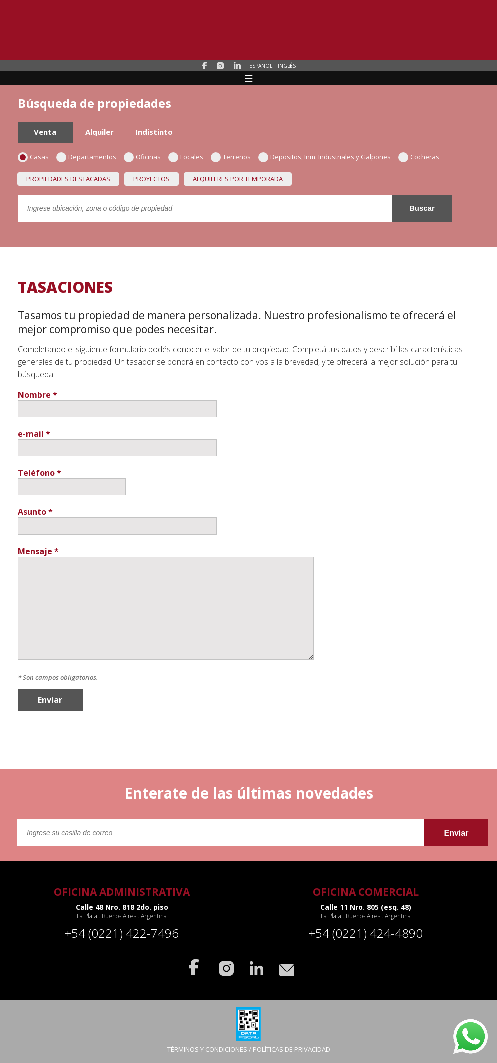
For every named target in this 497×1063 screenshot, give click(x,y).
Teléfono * (39, 472)
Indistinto (154, 132)
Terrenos (234, 156)
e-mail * (34, 433)
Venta (45, 132)
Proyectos (151, 178)
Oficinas (145, 156)
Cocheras (422, 156)
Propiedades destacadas (68, 178)
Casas (36, 156)
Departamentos (89, 156)
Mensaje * (38, 551)
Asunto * (35, 511)
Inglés (287, 65)
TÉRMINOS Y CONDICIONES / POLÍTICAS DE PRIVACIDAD (248, 1049)
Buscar (422, 208)
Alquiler (99, 132)
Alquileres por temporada (238, 178)
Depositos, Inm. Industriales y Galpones (327, 156)
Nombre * (37, 394)
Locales (189, 156)
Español (260, 65)
